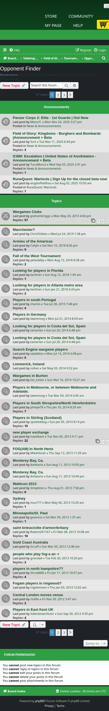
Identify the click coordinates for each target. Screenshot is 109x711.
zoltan (34, 368)
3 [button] (64, 94)
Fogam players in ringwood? (37, 583)
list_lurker (37, 380)
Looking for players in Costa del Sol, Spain (49, 326)
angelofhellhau (41, 183)
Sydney (19, 498)
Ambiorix (36, 465)
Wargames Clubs (27, 212)
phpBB (39, 701)
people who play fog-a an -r (36, 554)
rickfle (34, 599)
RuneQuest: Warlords (42, 187)
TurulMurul (38, 164)
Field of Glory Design (80, 75)
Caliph (34, 245)
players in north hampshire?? (38, 569)
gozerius (36, 517)
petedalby (37, 260)
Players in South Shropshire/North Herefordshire (54, 403)
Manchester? (24, 230)
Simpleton (37, 488)
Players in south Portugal (34, 300)
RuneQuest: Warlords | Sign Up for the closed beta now (60, 179)
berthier (36, 275)
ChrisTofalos (39, 234)
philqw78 (35, 75)
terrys (23, 75)
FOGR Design (9, 79)
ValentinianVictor (42, 614)
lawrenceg (37, 318)
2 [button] (58, 94)
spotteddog (38, 422)
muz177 (36, 502)
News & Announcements (44, 126)
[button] (70, 95)
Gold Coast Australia (30, 542)
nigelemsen (38, 587)
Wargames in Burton (30, 376)
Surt (33, 142)
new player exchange (31, 432)
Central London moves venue (38, 595)
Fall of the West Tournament (37, 256)
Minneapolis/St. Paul (30, 513)
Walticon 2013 (24, 484)
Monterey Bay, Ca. (28, 460)
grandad (36, 558)
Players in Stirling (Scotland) (37, 418)
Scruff (34, 546)
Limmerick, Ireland (29, 364)
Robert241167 (40, 532)
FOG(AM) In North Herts (33, 449)
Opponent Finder (20, 69)
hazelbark (37, 436)
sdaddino (36, 353)
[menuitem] (14, 50)
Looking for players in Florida (38, 271)
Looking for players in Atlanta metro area (48, 285)
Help (78, 25)
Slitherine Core (53, 75)
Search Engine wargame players (40, 349)
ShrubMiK (37, 573)
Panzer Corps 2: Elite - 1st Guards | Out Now (50, 118)
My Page (53, 25)
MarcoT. (36, 122)
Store (51, 16)
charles (35, 304)
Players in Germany (29, 314)
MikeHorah (38, 453)
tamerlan (36, 330)
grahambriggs (40, 216)
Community (80, 16)
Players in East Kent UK (33, 609)
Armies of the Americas (33, 241)
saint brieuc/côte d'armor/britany (40, 528)
